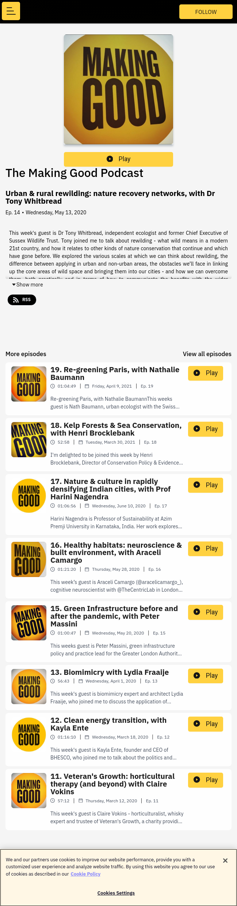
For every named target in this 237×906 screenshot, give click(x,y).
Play (119, 159)
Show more (27, 285)
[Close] (225, 864)
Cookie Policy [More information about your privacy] (85, 877)
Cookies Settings (116, 897)
